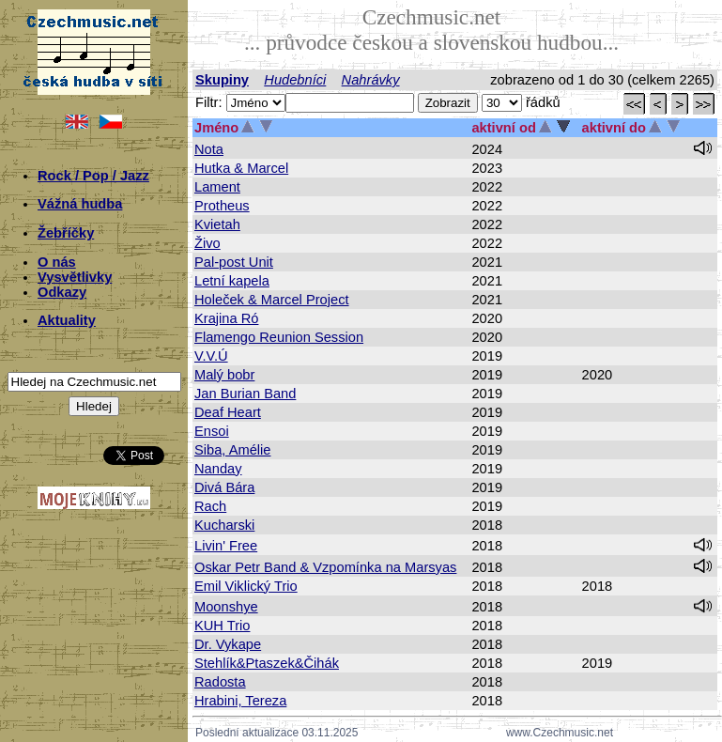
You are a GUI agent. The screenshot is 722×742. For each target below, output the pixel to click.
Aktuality (67, 320)
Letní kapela (231, 280)
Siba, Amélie (232, 449)
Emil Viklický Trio (246, 586)
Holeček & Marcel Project (271, 299)
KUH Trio (222, 625)
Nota (208, 149)
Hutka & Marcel (241, 168)
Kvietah (217, 224)
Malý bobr (224, 374)
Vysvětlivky (75, 277)
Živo (207, 243)
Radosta (220, 681)
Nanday (218, 468)
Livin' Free (225, 545)
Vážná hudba (80, 203)
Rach (210, 506)
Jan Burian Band (245, 393)
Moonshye (226, 606)
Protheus (222, 205)
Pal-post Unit (233, 262)
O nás (57, 262)
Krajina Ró (226, 318)
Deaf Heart (227, 412)
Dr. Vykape (227, 644)
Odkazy (62, 292)
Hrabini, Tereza (240, 700)
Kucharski (224, 525)
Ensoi (211, 431)
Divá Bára (224, 487)
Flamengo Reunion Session (278, 337)
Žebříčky (66, 232)
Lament (217, 186)
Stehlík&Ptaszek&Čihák (266, 663)
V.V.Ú (211, 355)
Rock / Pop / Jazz (93, 175)
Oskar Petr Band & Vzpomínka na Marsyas (325, 567)
